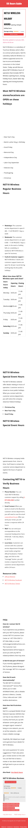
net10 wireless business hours (11, 803)
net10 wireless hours (8, 808)
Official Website (10, 577)
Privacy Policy (23, 826)
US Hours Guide (14, 3)
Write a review (13, 34)
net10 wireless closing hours (11, 806)
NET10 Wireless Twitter (12, 584)
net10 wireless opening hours (11, 810)
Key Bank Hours (17, 772)
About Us (3, 826)
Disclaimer (16, 826)
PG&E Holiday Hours (19, 814)
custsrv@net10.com (11, 517)
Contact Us (10, 826)
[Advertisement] (14, 120)
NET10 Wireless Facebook (13, 580)
